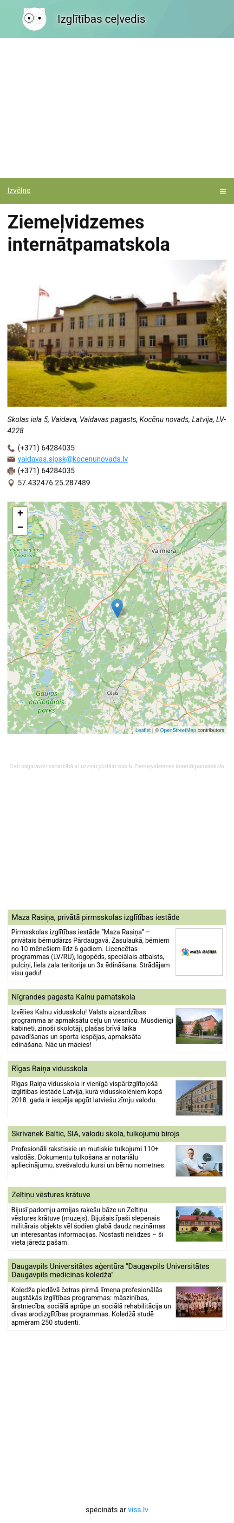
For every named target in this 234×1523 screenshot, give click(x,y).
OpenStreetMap (178, 730)
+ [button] (20, 514)
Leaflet (143, 730)
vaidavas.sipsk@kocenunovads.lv (73, 459)
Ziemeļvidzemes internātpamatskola (179, 766)
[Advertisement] (117, 108)
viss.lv (138, 1509)
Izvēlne (19, 190)
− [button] (20, 528)
